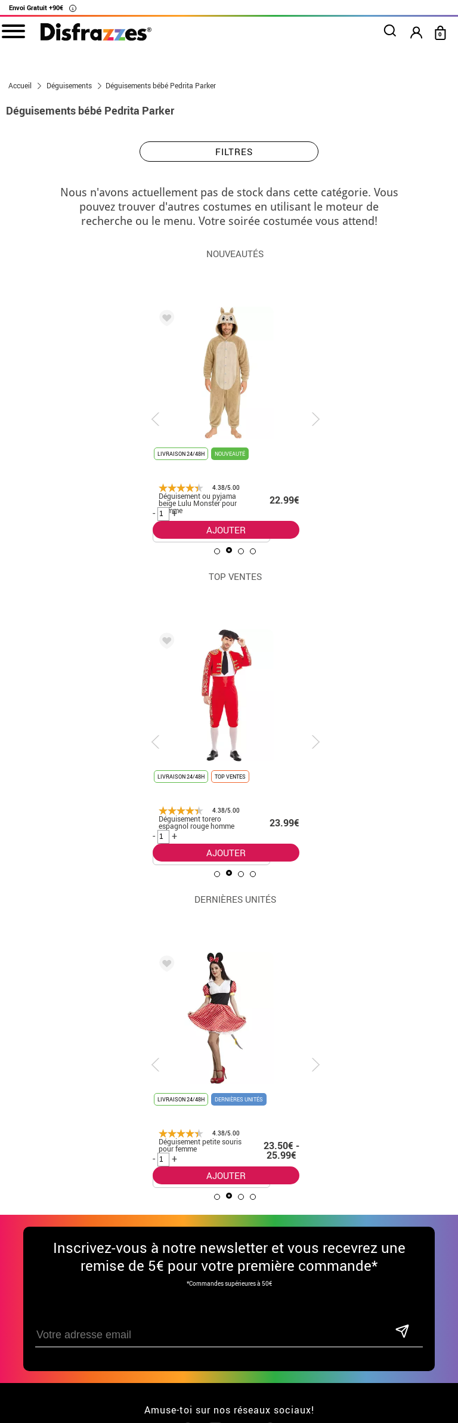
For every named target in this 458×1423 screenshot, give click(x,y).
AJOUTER (226, 530)
